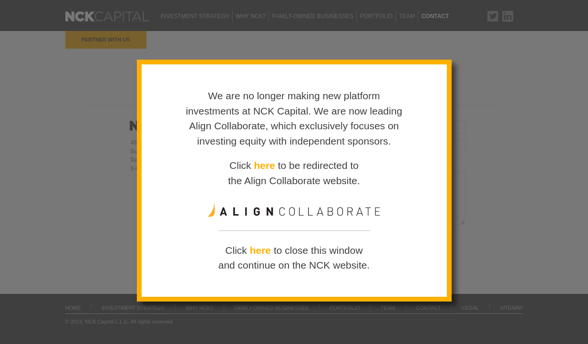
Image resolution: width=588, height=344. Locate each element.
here (264, 165)
